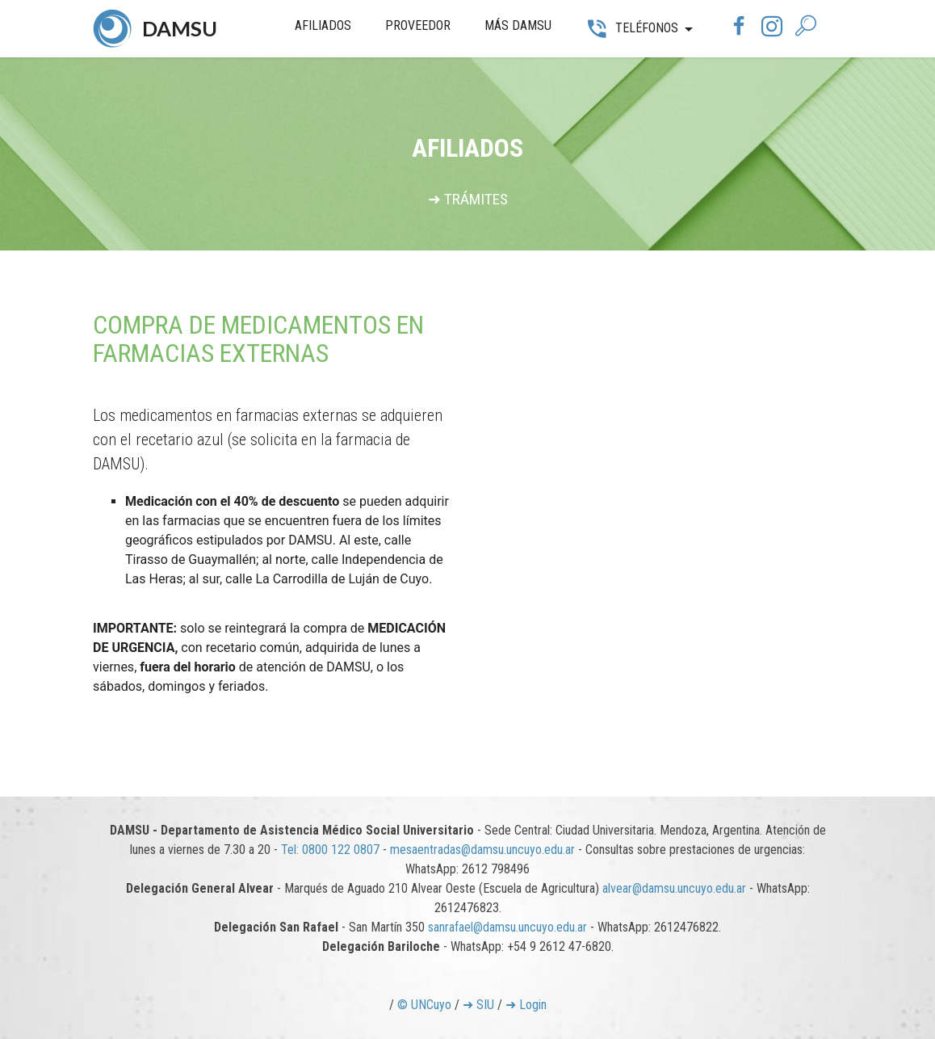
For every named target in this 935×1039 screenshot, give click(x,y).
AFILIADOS (323, 25)
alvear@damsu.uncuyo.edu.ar (674, 888)
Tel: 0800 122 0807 (330, 849)
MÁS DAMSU (517, 25)
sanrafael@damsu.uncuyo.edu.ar (507, 927)
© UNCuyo (424, 1004)
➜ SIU (478, 1004)
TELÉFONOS (631, 28)
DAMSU (179, 28)
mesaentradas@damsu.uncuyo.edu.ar (482, 849)
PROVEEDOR (418, 25)
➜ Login (526, 1004)
